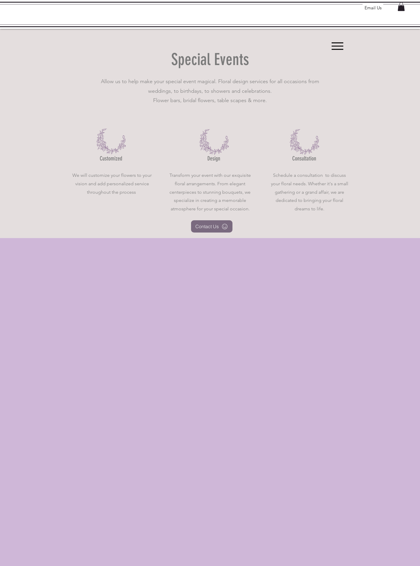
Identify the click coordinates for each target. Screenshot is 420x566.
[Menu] (337, 46)
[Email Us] (373, 7)
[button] (401, 6)
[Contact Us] (211, 226)
